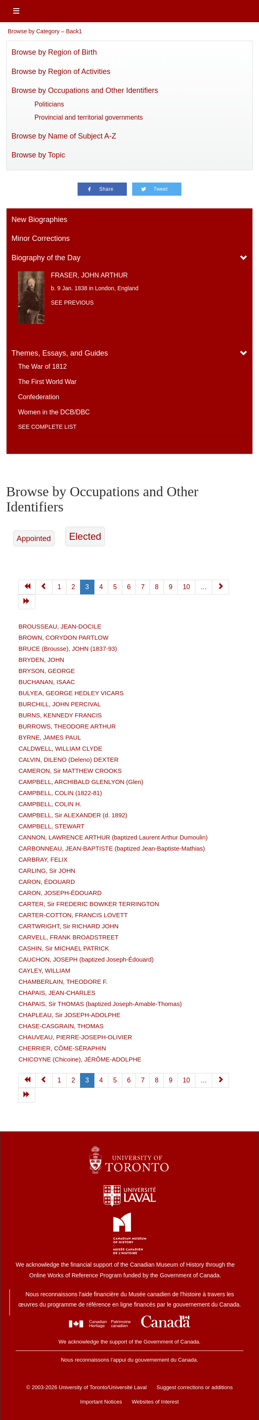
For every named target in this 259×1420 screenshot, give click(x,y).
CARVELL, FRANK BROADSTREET (68, 937)
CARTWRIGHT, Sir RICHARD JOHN (68, 926)
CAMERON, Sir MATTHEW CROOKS (69, 770)
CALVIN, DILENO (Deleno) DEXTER (68, 759)
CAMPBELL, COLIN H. (49, 803)
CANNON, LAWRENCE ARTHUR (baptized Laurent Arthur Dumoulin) (113, 837)
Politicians (49, 104)
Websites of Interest (155, 1402)
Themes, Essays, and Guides (59, 353)
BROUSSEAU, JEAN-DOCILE (59, 626)
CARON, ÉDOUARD (46, 881)
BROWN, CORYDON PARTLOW (63, 637)
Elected (85, 536)
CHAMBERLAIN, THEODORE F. (63, 981)
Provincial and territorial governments (88, 117)
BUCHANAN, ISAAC (46, 681)
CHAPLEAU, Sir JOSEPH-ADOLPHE (69, 1014)
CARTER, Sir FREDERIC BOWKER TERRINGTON (88, 903)
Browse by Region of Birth (54, 52)
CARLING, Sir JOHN (46, 870)
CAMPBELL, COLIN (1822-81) (60, 792)
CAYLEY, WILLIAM (44, 970)
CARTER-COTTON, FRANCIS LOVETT (73, 914)
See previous (72, 302)
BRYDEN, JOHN (41, 659)
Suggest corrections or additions (194, 1387)
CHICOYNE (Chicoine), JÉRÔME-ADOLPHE (79, 1059)
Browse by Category (34, 31)
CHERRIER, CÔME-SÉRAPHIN (62, 1048)
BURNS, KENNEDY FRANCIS (60, 715)
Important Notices (101, 1402)
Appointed (34, 538)
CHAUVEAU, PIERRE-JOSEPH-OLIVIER (75, 1037)
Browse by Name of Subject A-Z (63, 136)
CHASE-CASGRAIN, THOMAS (60, 1025)
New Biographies (39, 219)
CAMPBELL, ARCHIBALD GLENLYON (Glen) (80, 781)
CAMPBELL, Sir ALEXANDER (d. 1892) (72, 815)
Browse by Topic (38, 155)
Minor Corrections (40, 238)
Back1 (74, 31)
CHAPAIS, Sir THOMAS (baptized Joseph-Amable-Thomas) (100, 1003)
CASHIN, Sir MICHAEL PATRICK (63, 948)
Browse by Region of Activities (60, 71)
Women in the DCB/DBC (54, 412)
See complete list (47, 426)
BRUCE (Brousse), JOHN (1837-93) (67, 648)
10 (186, 1080)
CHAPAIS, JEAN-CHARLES (56, 992)
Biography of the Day (45, 258)
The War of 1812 (42, 366)
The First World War (47, 381)
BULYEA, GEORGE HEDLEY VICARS (71, 692)
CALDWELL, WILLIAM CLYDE (60, 748)
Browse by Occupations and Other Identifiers (84, 90)
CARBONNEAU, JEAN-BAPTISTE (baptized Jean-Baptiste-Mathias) (111, 848)
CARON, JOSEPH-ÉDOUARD (60, 892)
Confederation (39, 396)
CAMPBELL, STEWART (51, 826)
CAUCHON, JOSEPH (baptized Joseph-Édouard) (86, 959)
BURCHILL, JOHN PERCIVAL (59, 704)
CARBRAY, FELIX (43, 859)
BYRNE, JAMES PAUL (49, 737)
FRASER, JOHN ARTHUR (89, 275)
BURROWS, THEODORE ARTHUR (67, 726)
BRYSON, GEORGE (46, 670)
